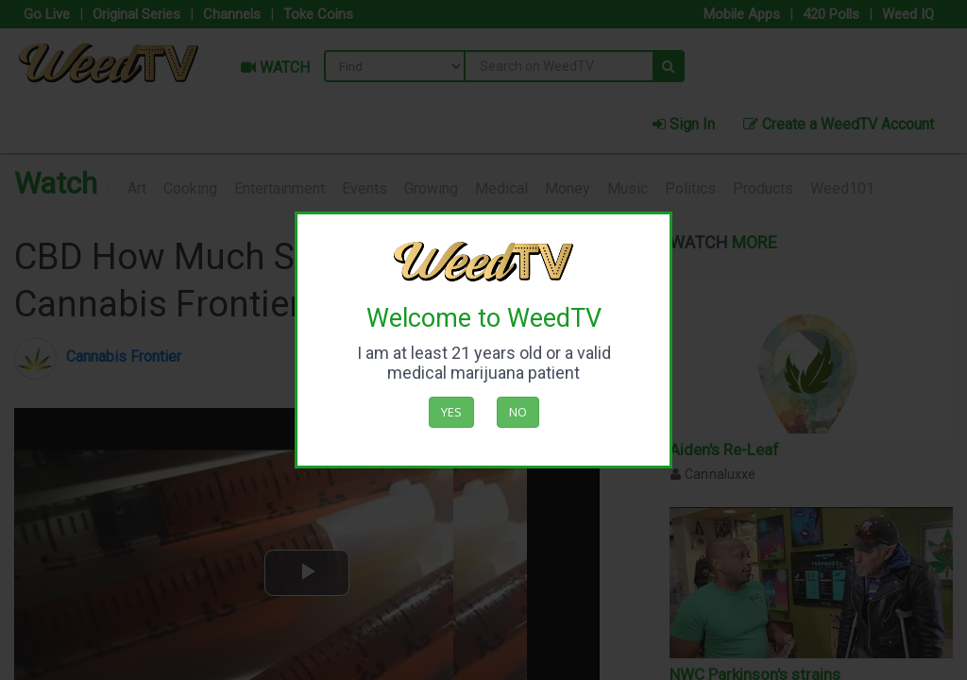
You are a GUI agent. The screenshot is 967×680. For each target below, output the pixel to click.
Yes (451, 411)
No (518, 411)
